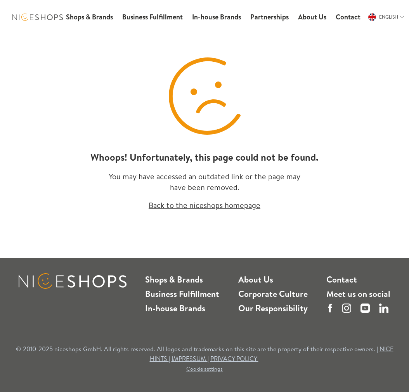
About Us (255, 279)
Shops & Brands (174, 279)
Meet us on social (358, 294)
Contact (341, 279)
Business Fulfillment (182, 294)
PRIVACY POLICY (234, 358)
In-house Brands (175, 308)
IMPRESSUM (190, 358)
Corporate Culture (273, 294)
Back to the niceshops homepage (204, 205)
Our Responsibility (273, 308)
